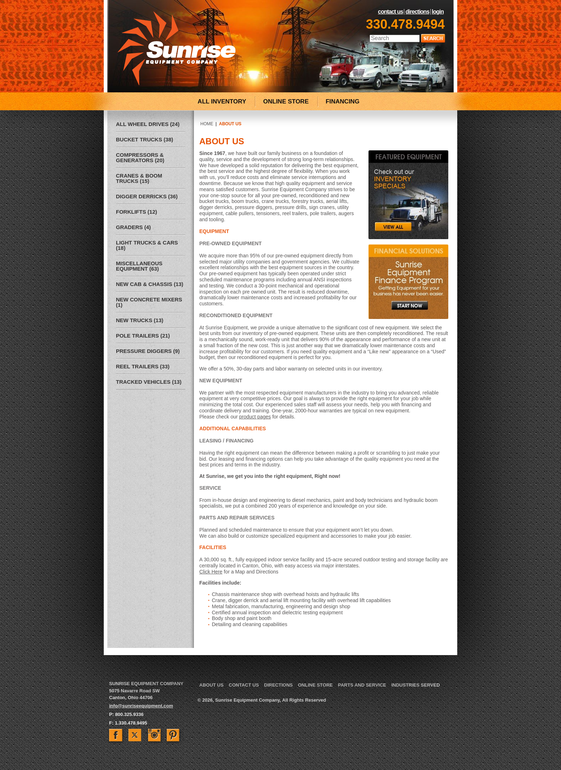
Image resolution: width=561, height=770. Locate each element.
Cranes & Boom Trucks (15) (139, 178)
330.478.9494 (405, 24)
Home (206, 123)
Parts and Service (362, 685)
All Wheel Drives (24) (148, 124)
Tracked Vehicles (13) (148, 382)
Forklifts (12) (136, 212)
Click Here (211, 572)
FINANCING (342, 101)
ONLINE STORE (286, 101)
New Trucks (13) (140, 320)
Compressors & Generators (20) (140, 157)
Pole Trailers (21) (143, 336)
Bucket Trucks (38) (144, 139)
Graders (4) (133, 227)
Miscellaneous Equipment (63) (139, 266)
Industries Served (415, 685)
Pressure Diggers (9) (148, 351)
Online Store (315, 685)
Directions (417, 12)
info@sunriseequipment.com (141, 705)
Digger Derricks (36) (147, 196)
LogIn (438, 12)
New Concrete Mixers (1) (149, 302)
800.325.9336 (129, 714)
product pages (255, 417)
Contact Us (390, 12)
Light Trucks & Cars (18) (147, 245)
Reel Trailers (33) (143, 366)
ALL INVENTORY (221, 101)
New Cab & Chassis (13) (149, 284)
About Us (211, 685)
